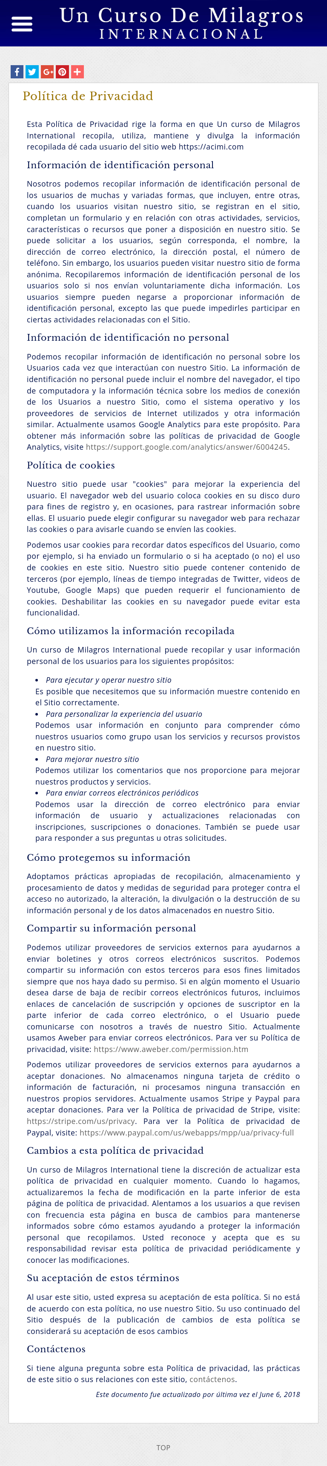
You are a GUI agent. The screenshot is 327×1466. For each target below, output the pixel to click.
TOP (163, 1447)
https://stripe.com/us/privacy (81, 1121)
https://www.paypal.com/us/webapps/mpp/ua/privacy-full (187, 1132)
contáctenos (212, 1379)
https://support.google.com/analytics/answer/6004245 (187, 447)
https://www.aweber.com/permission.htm (171, 1049)
